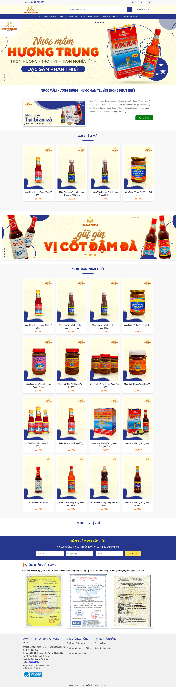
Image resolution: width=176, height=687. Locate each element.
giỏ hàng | (143, 9)
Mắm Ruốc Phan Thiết (90, 17)
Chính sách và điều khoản (76, 643)
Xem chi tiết (144, 118)
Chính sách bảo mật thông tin (77, 653)
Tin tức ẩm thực (130, 17)
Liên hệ (148, 2)
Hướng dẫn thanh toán (103, 648)
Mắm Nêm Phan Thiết (69, 17)
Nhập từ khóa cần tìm (129, 9)
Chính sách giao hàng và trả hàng (79, 648)
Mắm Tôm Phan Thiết (111, 17)
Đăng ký (133, 554)
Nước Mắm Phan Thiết (48, 17)
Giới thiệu (137, 2)
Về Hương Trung (100, 643)
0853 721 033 (34, 662)
